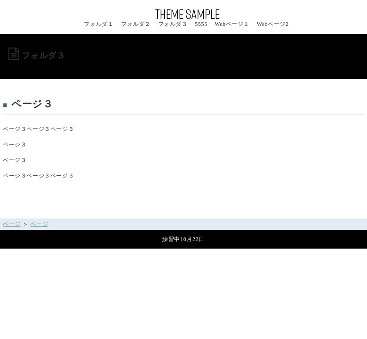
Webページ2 (273, 24)
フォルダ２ (136, 24)
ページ (12, 224)
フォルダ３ (173, 24)
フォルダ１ (98, 24)
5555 (201, 24)
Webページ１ (232, 24)
